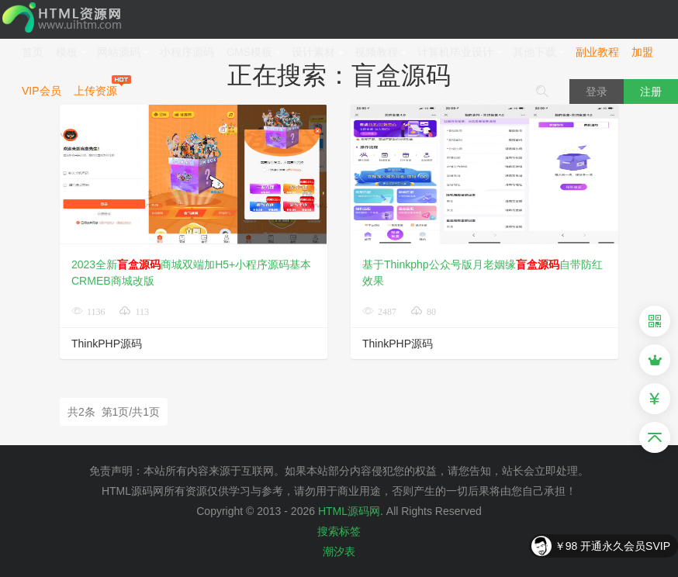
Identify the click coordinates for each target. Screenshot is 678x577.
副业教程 (597, 52)
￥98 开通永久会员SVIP (612, 546)
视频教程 (381, 52)
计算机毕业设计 (460, 52)
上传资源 (95, 91)
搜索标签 (339, 531)
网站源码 (123, 52)
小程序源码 (187, 52)
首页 (32, 52)
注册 (651, 91)
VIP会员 (41, 91)
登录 (596, 91)
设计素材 (318, 52)
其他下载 (539, 52)
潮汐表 (339, 551)
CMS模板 (254, 52)
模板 (71, 52)
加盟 (642, 52)
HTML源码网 (349, 511)
